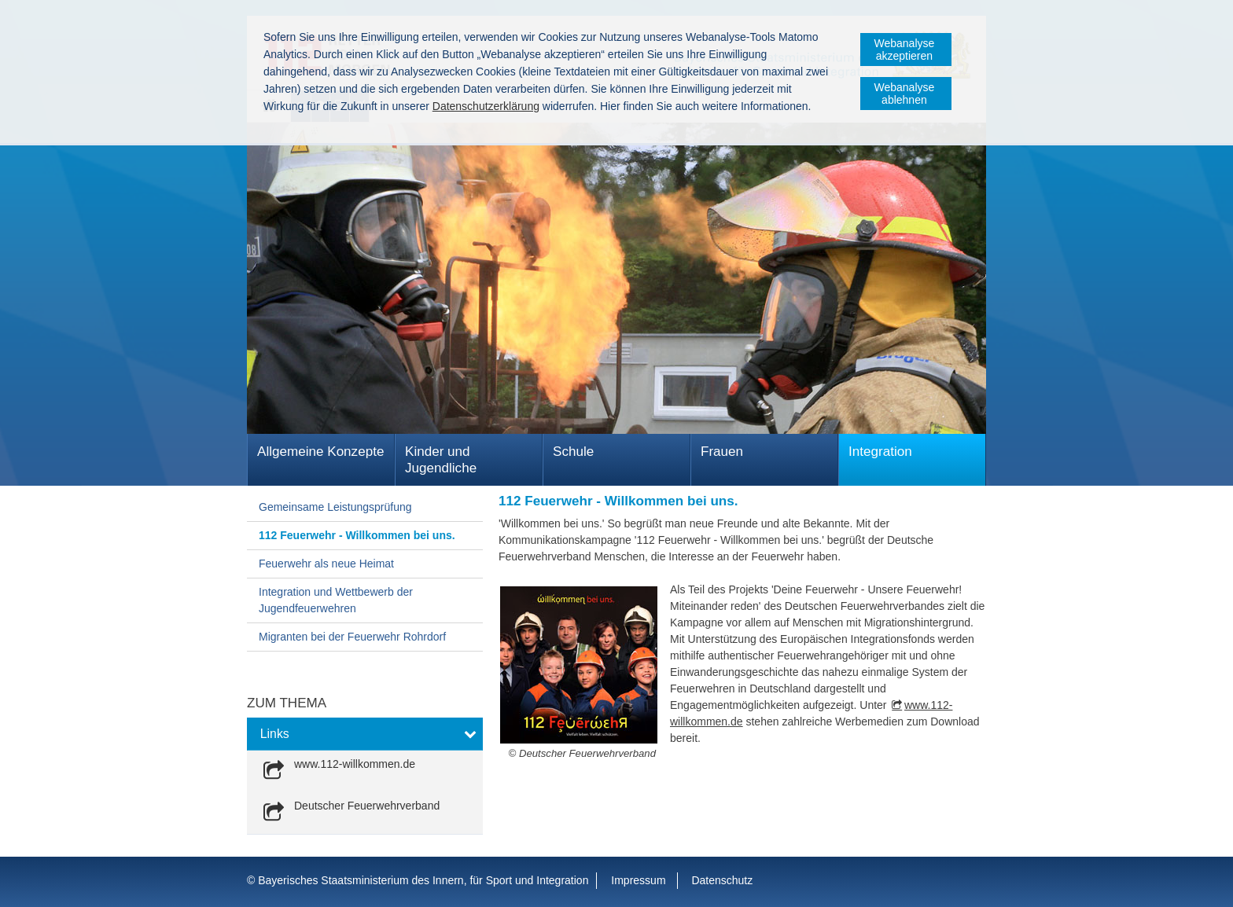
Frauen (722, 451)
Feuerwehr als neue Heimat (326, 563)
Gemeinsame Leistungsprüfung (335, 507)
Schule (573, 451)
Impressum (638, 880)
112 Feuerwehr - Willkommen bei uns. (357, 535)
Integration (880, 451)
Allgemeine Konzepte (320, 451)
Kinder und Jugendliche (441, 460)
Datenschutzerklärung (485, 106)
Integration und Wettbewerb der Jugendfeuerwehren (336, 600)
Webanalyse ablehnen (904, 93)
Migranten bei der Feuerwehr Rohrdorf (352, 636)
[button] (365, 734)
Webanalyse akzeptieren (904, 49)
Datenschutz (722, 880)
